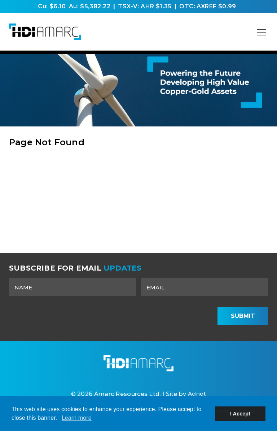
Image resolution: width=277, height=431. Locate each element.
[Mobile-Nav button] (261, 32)
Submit (243, 316)
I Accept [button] (240, 414)
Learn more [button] (77, 418)
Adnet (197, 394)
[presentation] (155, 316)
